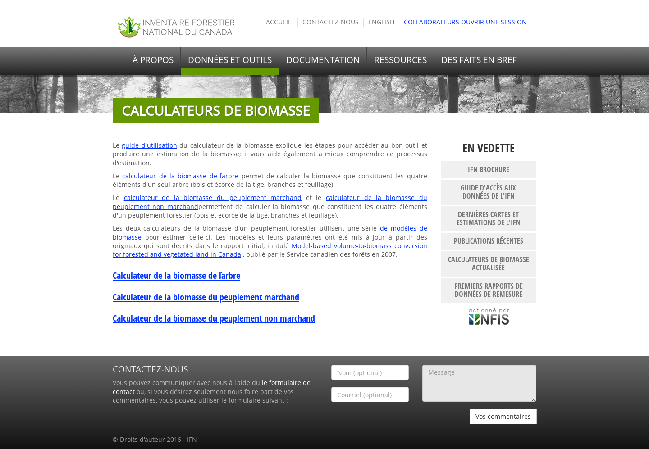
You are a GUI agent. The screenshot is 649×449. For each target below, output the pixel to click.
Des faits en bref (479, 60)
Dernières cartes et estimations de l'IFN (489, 218)
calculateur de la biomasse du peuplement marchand (213, 198)
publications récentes (488, 241)
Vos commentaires (503, 416)
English (381, 22)
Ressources (400, 60)
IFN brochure (488, 169)
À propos (153, 60)
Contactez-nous (330, 22)
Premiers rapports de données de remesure (488, 290)
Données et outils (230, 60)
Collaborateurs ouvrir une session (465, 22)
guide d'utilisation (149, 145)
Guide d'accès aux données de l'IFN (488, 192)
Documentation (323, 60)
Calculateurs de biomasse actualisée (488, 263)
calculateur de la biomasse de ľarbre (180, 176)
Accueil (278, 22)
